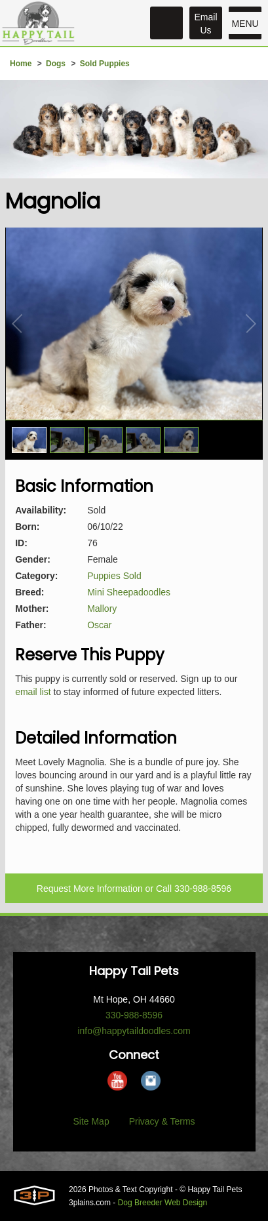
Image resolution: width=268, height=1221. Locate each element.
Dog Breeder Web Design (163, 1202)
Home (20, 63)
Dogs (56, 63)
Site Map (91, 1121)
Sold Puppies (105, 63)
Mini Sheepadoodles (128, 592)
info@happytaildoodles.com (133, 1031)
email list (32, 692)
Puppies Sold (114, 575)
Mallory (102, 608)
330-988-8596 (202, 888)
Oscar (99, 625)
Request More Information (90, 888)
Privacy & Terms (162, 1121)
